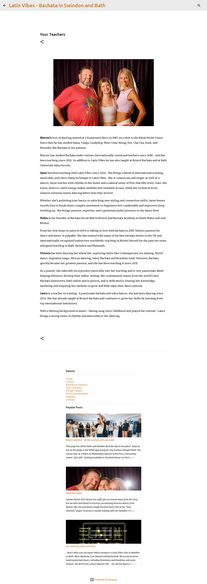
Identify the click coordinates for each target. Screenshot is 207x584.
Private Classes (74, 390)
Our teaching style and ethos (80, 546)
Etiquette (71, 396)
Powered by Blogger (103, 579)
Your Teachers (74, 387)
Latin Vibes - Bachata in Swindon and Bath (57, 5)
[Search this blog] (188, 5)
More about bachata (77, 393)
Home (69, 378)
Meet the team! (74, 493)
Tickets (70, 381)
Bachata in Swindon (77, 384)
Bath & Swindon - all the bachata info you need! (90, 440)
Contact (70, 399)
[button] (42, 42)
